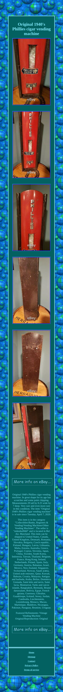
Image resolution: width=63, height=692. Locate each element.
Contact (31, 661)
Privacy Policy (31, 665)
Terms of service (31, 669)
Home (31, 652)
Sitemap (31, 656)
